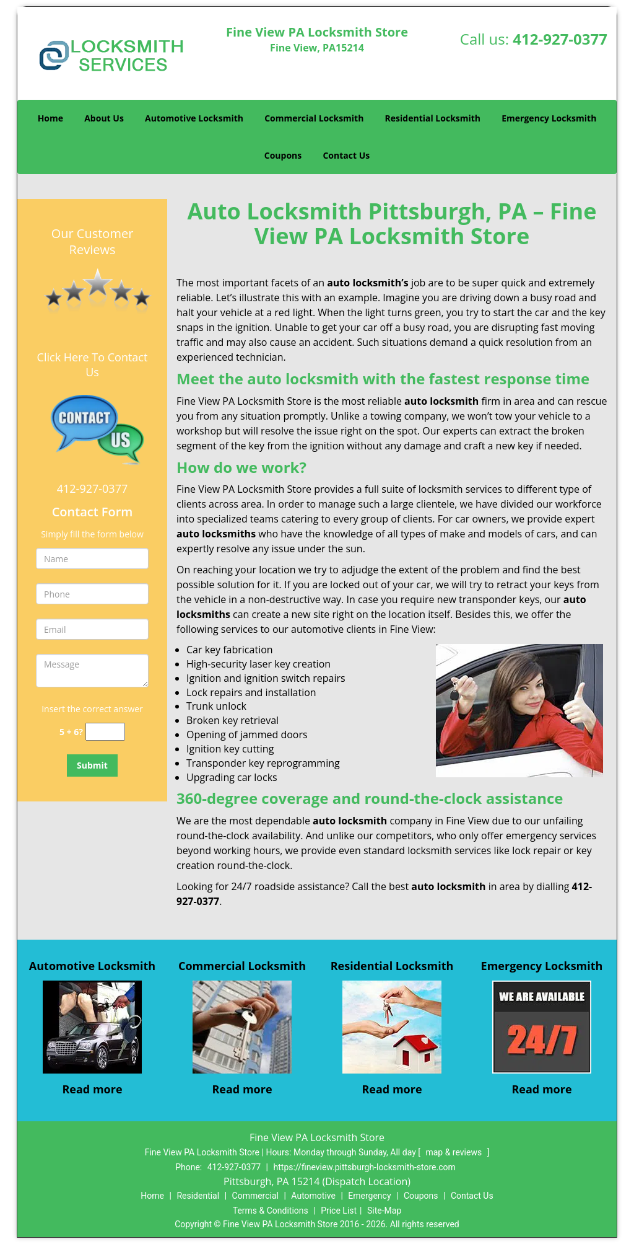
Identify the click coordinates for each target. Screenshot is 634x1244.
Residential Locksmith (433, 118)
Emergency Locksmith (549, 118)
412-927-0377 (560, 39)
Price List (339, 1210)
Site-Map (384, 1210)
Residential (197, 1196)
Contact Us (346, 155)
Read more (92, 1089)
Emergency (369, 1196)
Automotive (313, 1196)
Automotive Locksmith (194, 118)
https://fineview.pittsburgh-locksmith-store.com (365, 1167)
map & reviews (454, 1152)
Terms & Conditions (270, 1210)
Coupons (283, 155)
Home (50, 118)
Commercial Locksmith (313, 118)
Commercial (255, 1196)
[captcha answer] (105, 732)
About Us (104, 118)
